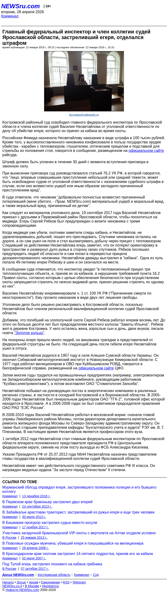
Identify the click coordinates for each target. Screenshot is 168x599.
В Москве (32, 586)
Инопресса (50, 586)
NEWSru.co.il (12, 586)
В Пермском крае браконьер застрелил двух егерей (47, 502)
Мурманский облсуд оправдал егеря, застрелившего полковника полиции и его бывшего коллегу (79, 489)
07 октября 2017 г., (35, 569)
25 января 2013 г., (34, 537)
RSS (66, 582)
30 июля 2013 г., (34, 517)
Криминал (10, 16)
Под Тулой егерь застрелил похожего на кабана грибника (52, 564)
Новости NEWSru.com (22, 590)
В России (9, 537)
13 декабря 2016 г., (36, 496)
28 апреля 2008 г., (35, 548)
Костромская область (54, 575)
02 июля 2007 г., (34, 558)
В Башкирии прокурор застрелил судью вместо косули (49, 523)
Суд (96, 575)
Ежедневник (50, 582)
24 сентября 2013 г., (37, 506)
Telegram (79, 582)
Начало (8, 582)
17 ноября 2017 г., (35, 527)
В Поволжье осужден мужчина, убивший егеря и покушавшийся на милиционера (72, 543)
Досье (21, 582)
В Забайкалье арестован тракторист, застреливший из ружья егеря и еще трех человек (78, 512)
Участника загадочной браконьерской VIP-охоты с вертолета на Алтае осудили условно (79, 533)
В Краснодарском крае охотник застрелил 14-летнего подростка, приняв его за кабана (77, 554)
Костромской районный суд (84, 114)
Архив (33, 582)
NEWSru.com (20, 6)
